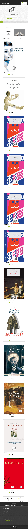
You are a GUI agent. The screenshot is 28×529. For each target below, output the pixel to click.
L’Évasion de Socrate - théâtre (9, 300)
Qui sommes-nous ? (7, 505)
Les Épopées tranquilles (8, 110)
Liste (24, 38)
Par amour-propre (7, 185)
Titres (9, 1)
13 (5, 498)
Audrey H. (5, 72)
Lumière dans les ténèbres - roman (9, 376)
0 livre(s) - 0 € (23, 4)
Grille (22, 38)
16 (11, 498)
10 (21, 497)
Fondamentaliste (7, 224)
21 (20, 498)
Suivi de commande (16, 505)
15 (9, 498)
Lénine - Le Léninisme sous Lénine (9, 337)
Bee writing (20, 1)
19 (16, 498)
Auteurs (13, 1)
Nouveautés (16, 1)
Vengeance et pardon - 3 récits (9, 414)
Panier (24, 2)
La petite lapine (6, 262)
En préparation (4, 3)
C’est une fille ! (6, 148)
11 (23, 497)
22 (22, 498)
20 (18, 498)
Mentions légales (22, 505)
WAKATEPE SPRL (15, 527)
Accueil (3, 1)
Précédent (5, 497)
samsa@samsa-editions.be (8, 520)
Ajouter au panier (9, 74)
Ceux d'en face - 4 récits (8, 452)
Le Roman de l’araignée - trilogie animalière (11, 490)
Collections (6, 1)
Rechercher (9, 18)
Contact (8, 3)
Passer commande (15, 14)
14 (7, 498)
